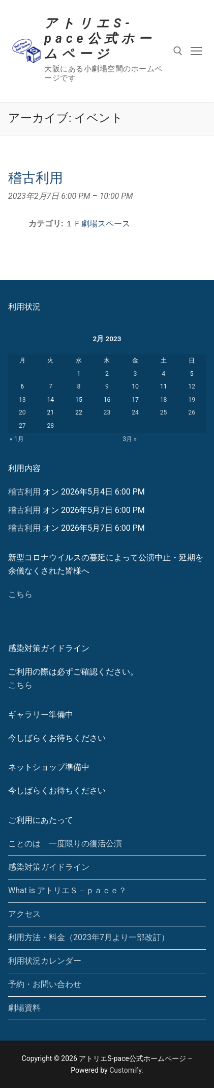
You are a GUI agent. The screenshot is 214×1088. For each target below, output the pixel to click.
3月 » (130, 439)
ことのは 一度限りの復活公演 (65, 843)
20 (22, 412)
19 (191, 399)
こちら (20, 594)
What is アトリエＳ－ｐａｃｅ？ (67, 890)
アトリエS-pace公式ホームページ (99, 38)
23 (107, 412)
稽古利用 (24, 492)
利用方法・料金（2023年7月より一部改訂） (88, 937)
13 (22, 399)
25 (163, 412)
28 (50, 425)
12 (191, 386)
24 (135, 412)
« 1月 (17, 439)
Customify (125, 1070)
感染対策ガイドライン (48, 867)
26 (191, 412)
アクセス (24, 914)
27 (22, 425)
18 (163, 399)
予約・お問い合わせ (44, 984)
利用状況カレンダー (44, 961)
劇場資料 (24, 1008)
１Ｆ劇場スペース (97, 223)
